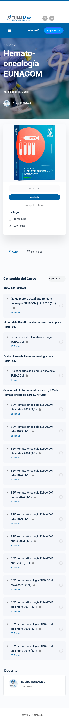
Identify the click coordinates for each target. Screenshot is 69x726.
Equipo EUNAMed (33, 681)
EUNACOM (9, 45)
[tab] (12, 251)
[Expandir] (7, 298)
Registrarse (53, 30)
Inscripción (34, 197)
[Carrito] (20, 30)
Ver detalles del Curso (18, 91)
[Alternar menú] (9, 30)
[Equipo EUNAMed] (13, 683)
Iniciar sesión (33, 30)
